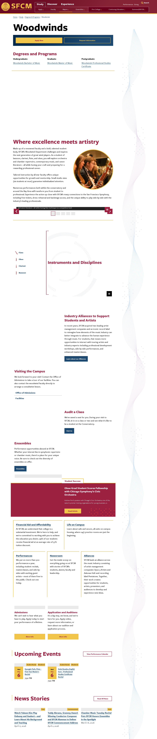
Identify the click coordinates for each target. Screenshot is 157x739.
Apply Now (39, 40)
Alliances (89, 556)
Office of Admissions (25, 392)
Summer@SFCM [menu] (138, 9)
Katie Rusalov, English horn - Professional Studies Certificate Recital (66, 673)
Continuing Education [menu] (116, 9)
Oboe (19, 259)
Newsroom (56, 556)
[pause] (107, 209)
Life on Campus (75, 524)
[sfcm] (16, 6)
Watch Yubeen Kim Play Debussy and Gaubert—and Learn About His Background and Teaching (28, 717)
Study (40, 4)
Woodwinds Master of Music (60, 62)
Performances (128, 4)
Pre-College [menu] (96, 9)
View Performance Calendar (97, 654)
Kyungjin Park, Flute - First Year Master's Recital (33, 671)
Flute (19, 252)
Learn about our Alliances (76, 359)
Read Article (72, 511)
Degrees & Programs (32, 17)
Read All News (102, 698)
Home (15, 17)
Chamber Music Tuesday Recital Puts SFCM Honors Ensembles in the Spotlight (96, 716)
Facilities (19, 398)
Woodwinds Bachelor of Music (26, 62)
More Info (30, 636)
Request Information (87, 40)
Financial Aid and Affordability (33, 524)
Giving (136, 4)
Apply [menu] (40, 9)
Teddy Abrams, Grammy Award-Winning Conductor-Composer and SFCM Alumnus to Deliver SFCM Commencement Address (63, 717)
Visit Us (69, 431)
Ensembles (20, 468)
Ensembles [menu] (79, 9)
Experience (67, 4)
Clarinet (20, 266)
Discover (52, 4)
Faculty (53, 9)
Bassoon (20, 272)
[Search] (145, 2)
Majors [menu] (65, 9)
